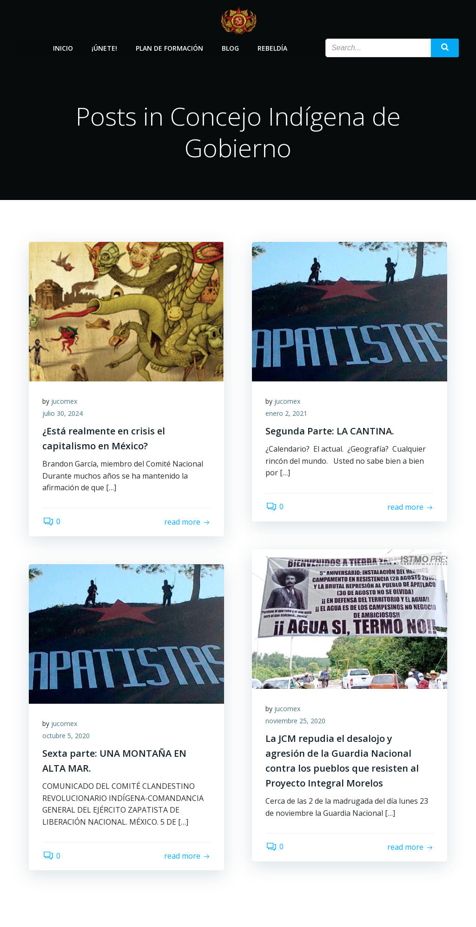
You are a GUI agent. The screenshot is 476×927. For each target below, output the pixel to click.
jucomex (65, 401)
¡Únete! (104, 47)
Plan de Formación (169, 47)
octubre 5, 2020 (66, 736)
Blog (230, 47)
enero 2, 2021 (287, 413)
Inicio (63, 47)
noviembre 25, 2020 (296, 721)
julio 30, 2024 (63, 413)
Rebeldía (272, 47)
